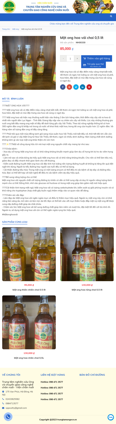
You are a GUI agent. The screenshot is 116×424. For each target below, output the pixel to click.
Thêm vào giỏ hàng (96, 58)
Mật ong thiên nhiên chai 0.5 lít (29, 290)
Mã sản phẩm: (67, 42)
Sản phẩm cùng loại (14, 221)
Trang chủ (6, 29)
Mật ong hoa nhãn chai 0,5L (29, 358)
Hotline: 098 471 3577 (52, 382)
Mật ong (15, 29)
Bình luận (17, 98)
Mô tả (6, 98)
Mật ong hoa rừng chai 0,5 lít (87, 290)
